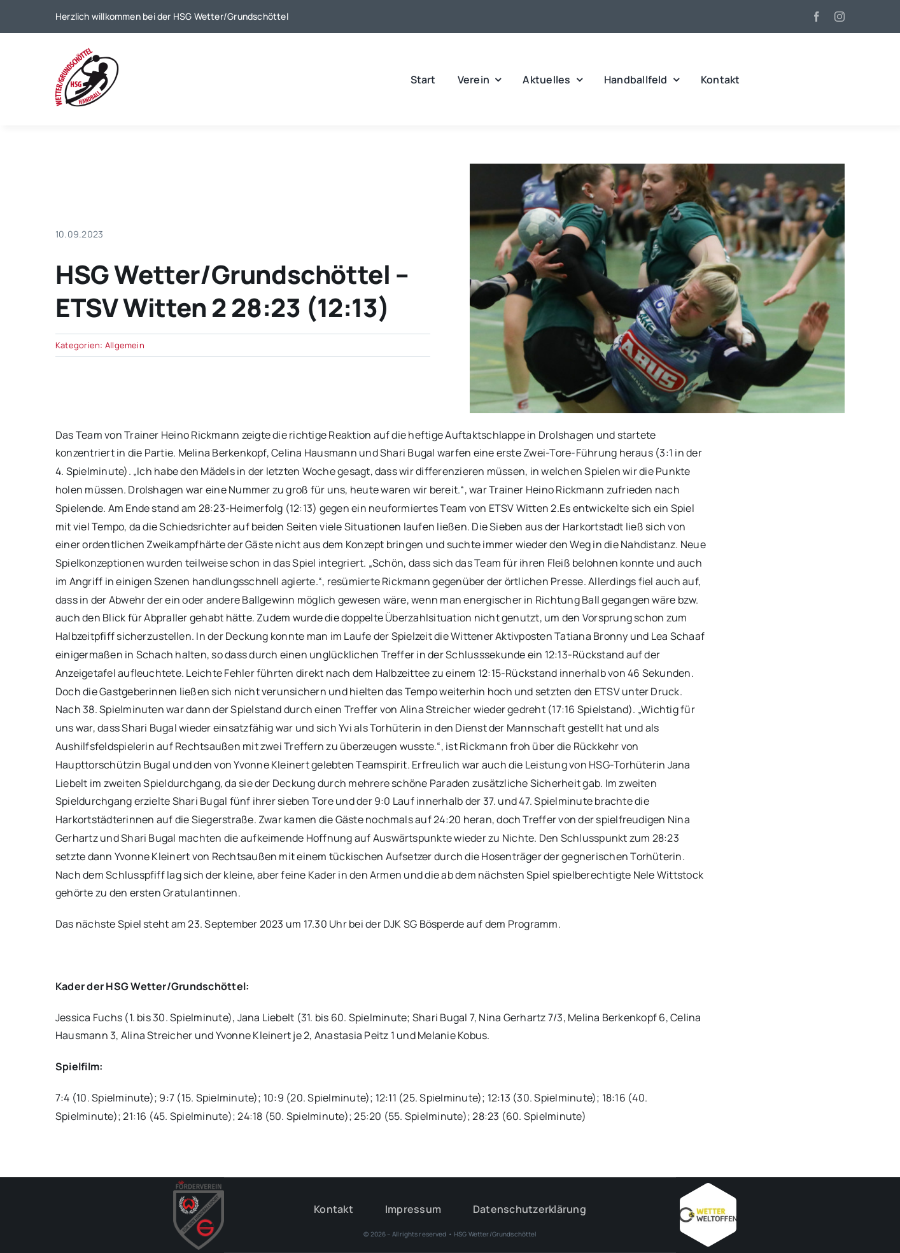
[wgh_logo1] (87, 51)
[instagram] (839, 16)
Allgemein (124, 345)
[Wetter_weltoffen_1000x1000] (708, 1188)
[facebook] (817, 16)
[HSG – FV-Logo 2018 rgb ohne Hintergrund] (198, 1186)
